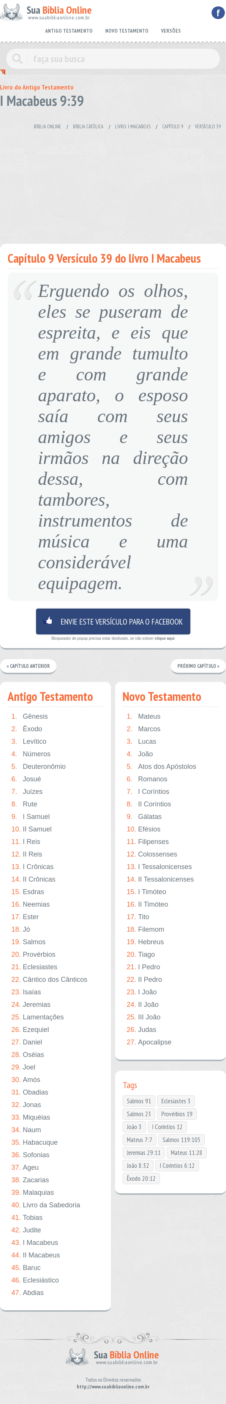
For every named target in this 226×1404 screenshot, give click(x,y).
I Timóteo (146, 892)
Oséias (27, 1055)
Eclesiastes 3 (176, 1101)
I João (141, 993)
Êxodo (26, 730)
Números (31, 755)
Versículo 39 (208, 126)
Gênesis (29, 717)
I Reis (25, 842)
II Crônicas (33, 880)
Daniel (26, 1043)
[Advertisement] (113, 183)
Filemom (145, 930)
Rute (24, 805)
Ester (25, 917)
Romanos (146, 780)
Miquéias (30, 1118)
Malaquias (32, 1193)
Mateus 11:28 (186, 1153)
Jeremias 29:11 (144, 1153)
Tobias (27, 1218)
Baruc (26, 1268)
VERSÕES (171, 30)
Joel (23, 1068)
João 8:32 (138, 1166)
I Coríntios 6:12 (177, 1166)
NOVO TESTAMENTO (127, 30)
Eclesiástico (35, 1281)
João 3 (134, 1127)
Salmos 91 (139, 1101)
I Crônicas (32, 867)
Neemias (30, 905)
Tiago (140, 955)
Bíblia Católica (88, 126)
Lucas (141, 742)
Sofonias (30, 1155)
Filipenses (147, 842)
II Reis (26, 855)
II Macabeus (35, 1256)
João (139, 755)
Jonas (26, 1105)
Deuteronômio (38, 767)
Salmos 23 (139, 1114)
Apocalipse (148, 1043)
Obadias (29, 1093)
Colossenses (151, 855)
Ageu (25, 1168)
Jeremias (31, 1005)
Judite (26, 1231)
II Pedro (144, 980)
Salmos (28, 943)
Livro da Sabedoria (45, 1206)
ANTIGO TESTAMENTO (69, 30)
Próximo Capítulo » (198, 666)
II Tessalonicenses (160, 880)
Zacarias (30, 1181)
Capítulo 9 (172, 126)
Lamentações (37, 1018)
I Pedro (143, 968)
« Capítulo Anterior (29, 666)
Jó (20, 930)
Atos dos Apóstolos (161, 767)
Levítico (28, 742)
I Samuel (30, 817)
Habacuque (34, 1143)
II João (142, 1005)
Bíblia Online (47, 126)
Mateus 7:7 (139, 1140)
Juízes (27, 792)
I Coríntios (147, 792)
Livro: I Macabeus (132, 126)
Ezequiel (30, 1030)
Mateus (143, 717)
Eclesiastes (34, 968)
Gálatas (143, 817)
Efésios (143, 830)
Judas (141, 1030)
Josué (26, 780)
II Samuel (31, 830)
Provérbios (33, 955)
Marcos (143, 730)
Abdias (27, 1293)
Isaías (26, 993)
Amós (25, 1080)
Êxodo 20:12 (141, 1179)
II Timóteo (147, 905)
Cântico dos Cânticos (49, 980)
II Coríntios (148, 805)
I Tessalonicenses (159, 867)
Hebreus (145, 943)
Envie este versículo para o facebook (113, 621)
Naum (26, 1130)
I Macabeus (34, 1243)
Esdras (27, 892)
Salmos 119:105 (182, 1140)
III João (143, 1018)
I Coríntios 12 (167, 1127)
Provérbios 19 (177, 1114)
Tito (137, 917)
